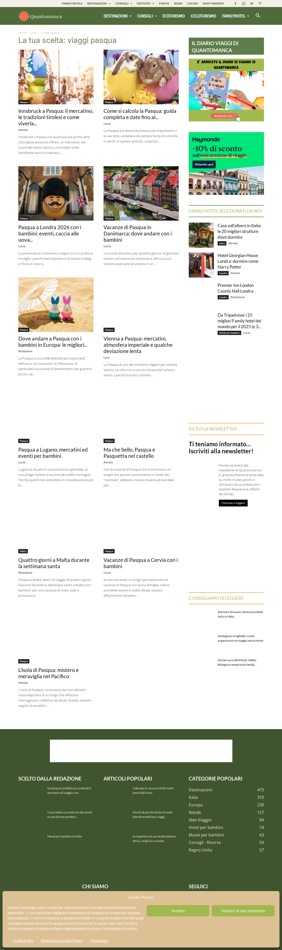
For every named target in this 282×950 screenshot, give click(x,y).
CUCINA (192, 3)
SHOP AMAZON (213, 3)
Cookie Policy (23, 941)
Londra (223, 273)
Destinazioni (118, 16)
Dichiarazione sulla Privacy (61, 941)
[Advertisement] (141, 751)
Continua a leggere (233, 503)
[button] (258, 16)
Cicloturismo (203, 16)
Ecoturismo (173, 16)
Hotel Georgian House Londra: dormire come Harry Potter (238, 261)
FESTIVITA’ (145, 3)
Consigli (147, 16)
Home (22, 32)
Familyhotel (235, 16)
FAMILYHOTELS (72, 3)
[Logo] (40, 16)
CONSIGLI (123, 3)
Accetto (178, 911)
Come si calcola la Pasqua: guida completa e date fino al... (140, 114)
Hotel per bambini (229, 332)
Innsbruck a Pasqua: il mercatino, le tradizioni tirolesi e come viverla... (55, 117)
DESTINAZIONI (99, 3)
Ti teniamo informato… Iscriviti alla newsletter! (221, 447)
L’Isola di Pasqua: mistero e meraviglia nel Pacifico (48, 673)
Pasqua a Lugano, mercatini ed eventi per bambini (53, 452)
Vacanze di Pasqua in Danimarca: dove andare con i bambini (138, 233)
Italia (222, 243)
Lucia (107, 123)
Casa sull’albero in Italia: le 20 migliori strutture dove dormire (239, 231)
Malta (23, 551)
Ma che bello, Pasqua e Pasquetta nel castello (129, 452)
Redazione (25, 351)
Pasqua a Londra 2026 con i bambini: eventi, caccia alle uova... (49, 233)
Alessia (23, 130)
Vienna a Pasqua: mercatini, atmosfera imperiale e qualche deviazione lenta (138, 344)
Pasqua (24, 102)
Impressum (99, 941)
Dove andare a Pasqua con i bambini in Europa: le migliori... (52, 341)
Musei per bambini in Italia (64, 836)
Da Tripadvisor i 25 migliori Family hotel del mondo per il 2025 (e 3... (239, 320)
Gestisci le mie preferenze (243, 911)
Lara (107, 357)
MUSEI (178, 3)
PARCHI (164, 3)
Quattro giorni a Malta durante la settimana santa (53, 563)
